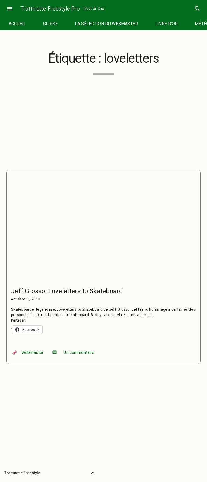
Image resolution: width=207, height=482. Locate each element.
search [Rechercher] (197, 8)
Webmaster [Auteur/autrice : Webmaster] (27, 352)
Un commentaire (73, 352)
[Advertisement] (103, 119)
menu (9, 8)
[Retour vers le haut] (92, 473)
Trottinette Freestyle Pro (50, 8)
